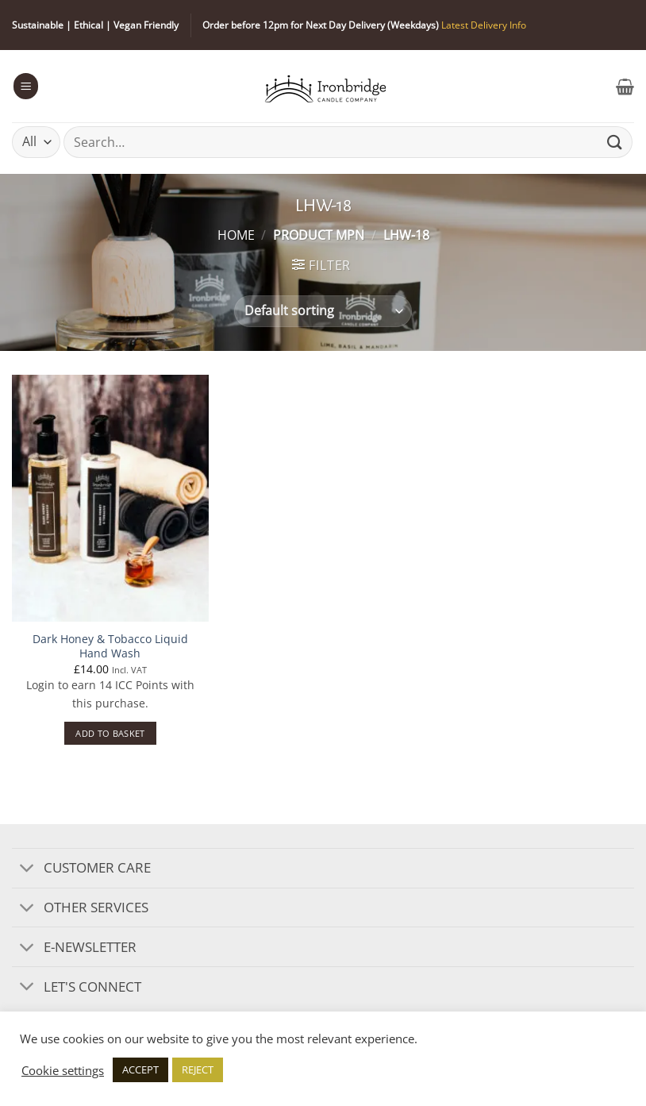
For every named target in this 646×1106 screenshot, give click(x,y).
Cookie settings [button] (62, 1070)
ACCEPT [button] (140, 1069)
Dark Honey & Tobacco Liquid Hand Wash (110, 646)
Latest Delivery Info (483, 24)
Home (236, 235)
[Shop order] (322, 311)
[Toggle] (27, 869)
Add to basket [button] (109, 733)
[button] (26, 85)
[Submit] (615, 141)
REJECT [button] (197, 1069)
